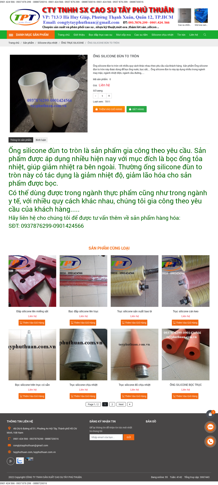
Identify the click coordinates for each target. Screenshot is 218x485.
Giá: (95, 85)
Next (121, 404)
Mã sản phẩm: (100, 79)
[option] (184, 17)
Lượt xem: (98, 101)
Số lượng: (98, 90)
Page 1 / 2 (93, 404)
